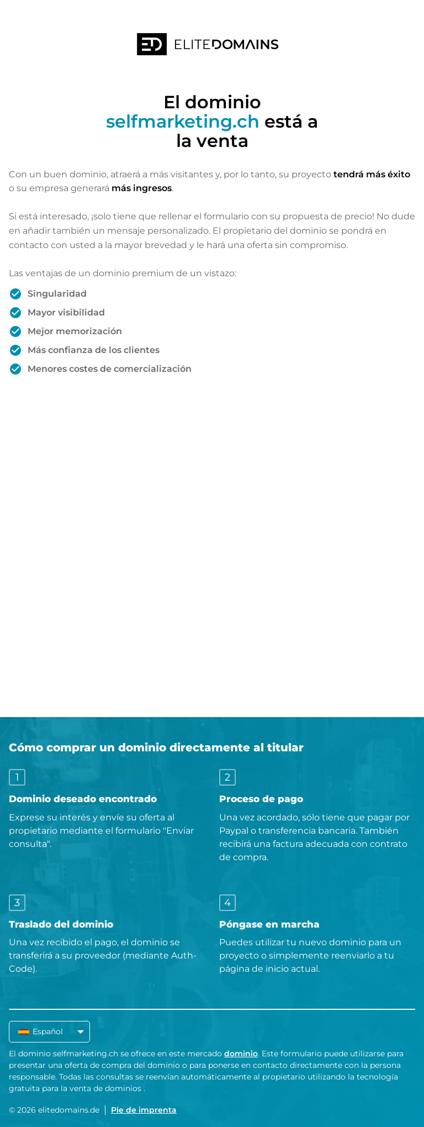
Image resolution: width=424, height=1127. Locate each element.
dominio (241, 1053)
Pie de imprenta (144, 1110)
